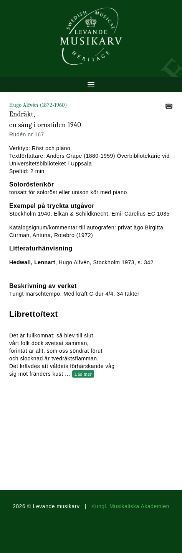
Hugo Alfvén (38, 105)
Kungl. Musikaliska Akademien (130, 506)
